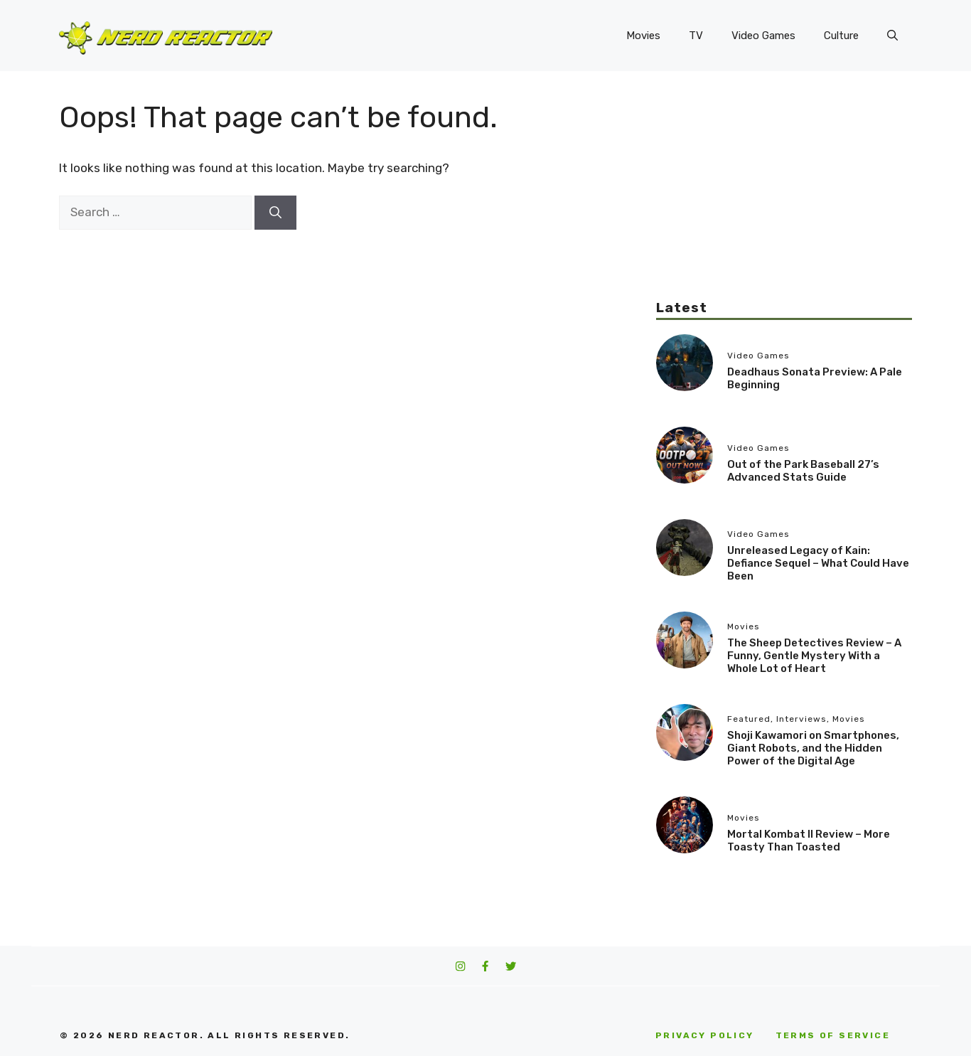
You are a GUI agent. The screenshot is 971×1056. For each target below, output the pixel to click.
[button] (892, 35)
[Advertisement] (784, 199)
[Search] (275, 213)
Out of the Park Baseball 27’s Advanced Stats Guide (803, 471)
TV (696, 35)
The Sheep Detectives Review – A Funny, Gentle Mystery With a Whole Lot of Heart (814, 655)
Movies (643, 35)
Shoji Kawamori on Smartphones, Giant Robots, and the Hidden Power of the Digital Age (813, 748)
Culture (841, 35)
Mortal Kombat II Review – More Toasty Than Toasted (808, 840)
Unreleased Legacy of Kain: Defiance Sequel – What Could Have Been (818, 563)
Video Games (763, 35)
